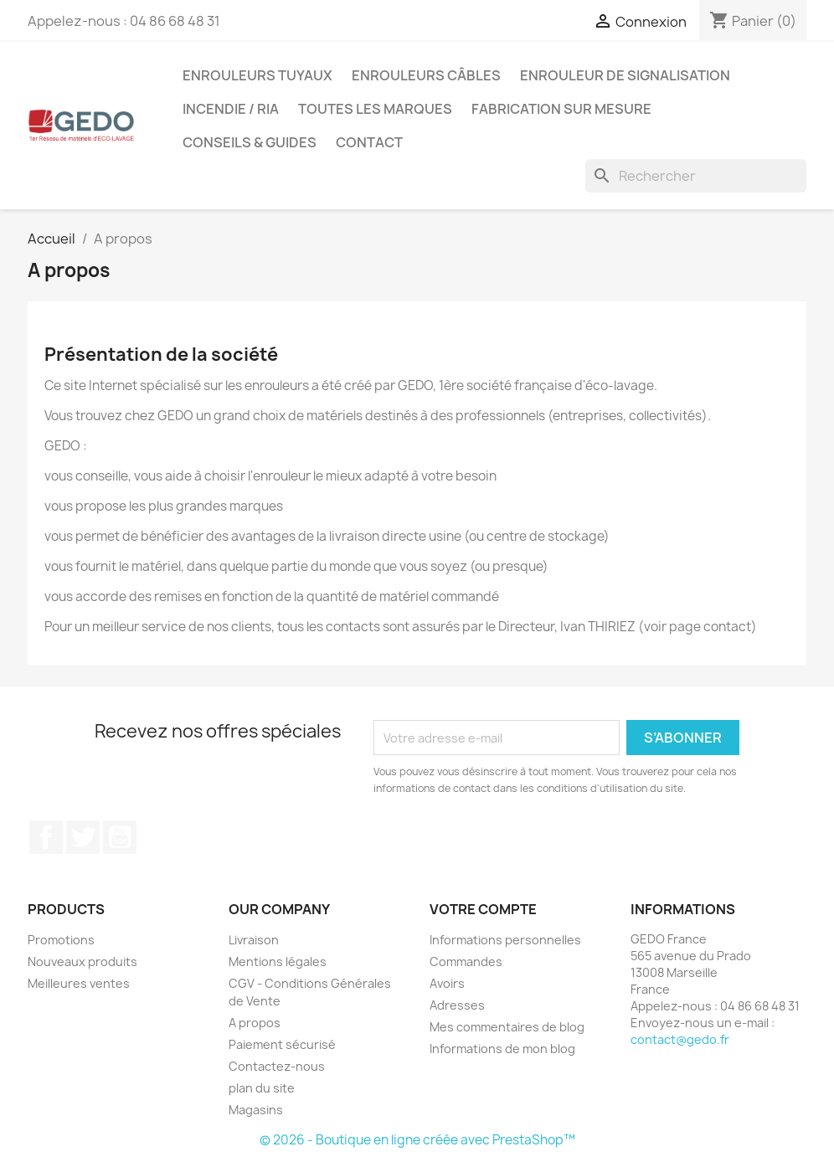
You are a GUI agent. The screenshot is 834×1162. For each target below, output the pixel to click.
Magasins (256, 1110)
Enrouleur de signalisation (625, 75)
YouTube (119, 837)
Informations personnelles (505, 940)
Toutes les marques (375, 109)
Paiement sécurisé (282, 1044)
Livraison (254, 940)
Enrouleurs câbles (426, 75)
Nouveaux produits (82, 961)
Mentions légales (278, 961)
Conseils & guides (250, 142)
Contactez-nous (277, 1066)
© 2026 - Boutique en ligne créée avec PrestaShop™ (417, 1140)
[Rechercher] (695, 176)
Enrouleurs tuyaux (257, 75)
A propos (255, 1023)
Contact (369, 142)
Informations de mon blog (502, 1049)
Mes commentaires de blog (507, 1027)
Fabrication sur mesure (561, 109)
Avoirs (447, 983)
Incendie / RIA (231, 109)
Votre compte (483, 909)
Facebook (46, 837)
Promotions (61, 940)
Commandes (466, 961)
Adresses (457, 1005)
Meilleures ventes (79, 983)
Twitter (83, 837)
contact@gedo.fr (680, 1039)
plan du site (262, 1088)
